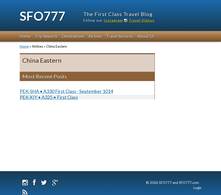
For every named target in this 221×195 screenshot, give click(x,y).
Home (25, 36)
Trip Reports (46, 36)
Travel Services (119, 36)
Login (197, 188)
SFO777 (42, 16)
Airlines (95, 36)
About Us (146, 36)
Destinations (73, 36)
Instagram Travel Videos (129, 20)
